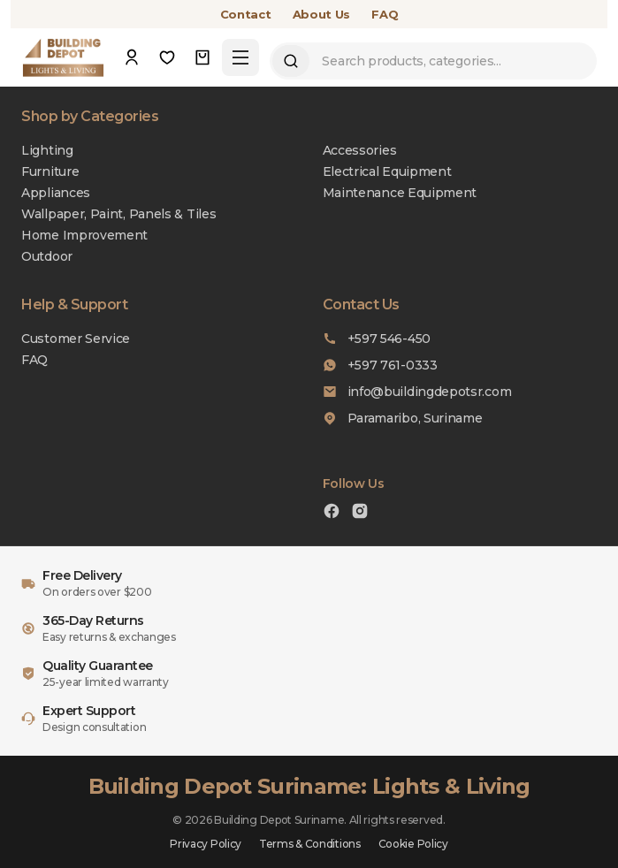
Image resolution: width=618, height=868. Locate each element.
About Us (322, 14)
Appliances (55, 193)
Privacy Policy (205, 843)
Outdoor (46, 256)
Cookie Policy (413, 843)
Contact (245, 14)
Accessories (360, 150)
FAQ (384, 14)
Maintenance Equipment (400, 193)
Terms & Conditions (310, 843)
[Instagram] (360, 513)
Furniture (50, 171)
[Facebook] (331, 513)
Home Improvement (84, 235)
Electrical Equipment (387, 171)
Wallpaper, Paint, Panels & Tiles (118, 214)
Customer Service (75, 338)
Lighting (47, 150)
